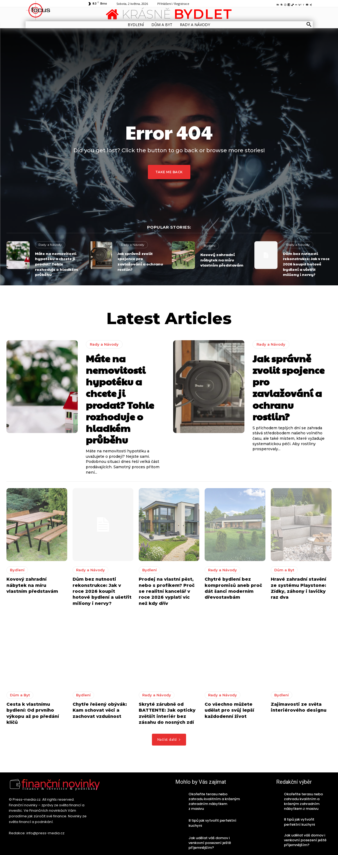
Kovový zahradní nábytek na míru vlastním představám (221, 260)
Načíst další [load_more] (169, 739)
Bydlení (209, 246)
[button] (308, 24)
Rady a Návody (50, 245)
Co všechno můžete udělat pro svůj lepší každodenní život (229, 710)
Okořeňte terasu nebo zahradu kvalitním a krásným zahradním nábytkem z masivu (214, 801)
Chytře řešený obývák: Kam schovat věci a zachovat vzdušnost (100, 710)
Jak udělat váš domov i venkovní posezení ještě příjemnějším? (209, 842)
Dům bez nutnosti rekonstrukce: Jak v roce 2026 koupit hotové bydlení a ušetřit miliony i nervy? (306, 264)
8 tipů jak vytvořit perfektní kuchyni (212, 823)
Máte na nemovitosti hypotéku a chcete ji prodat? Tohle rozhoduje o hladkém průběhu (56, 264)
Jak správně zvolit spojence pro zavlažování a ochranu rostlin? (140, 261)
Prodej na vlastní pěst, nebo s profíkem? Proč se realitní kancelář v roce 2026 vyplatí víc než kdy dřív (167, 591)
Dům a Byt (284, 570)
